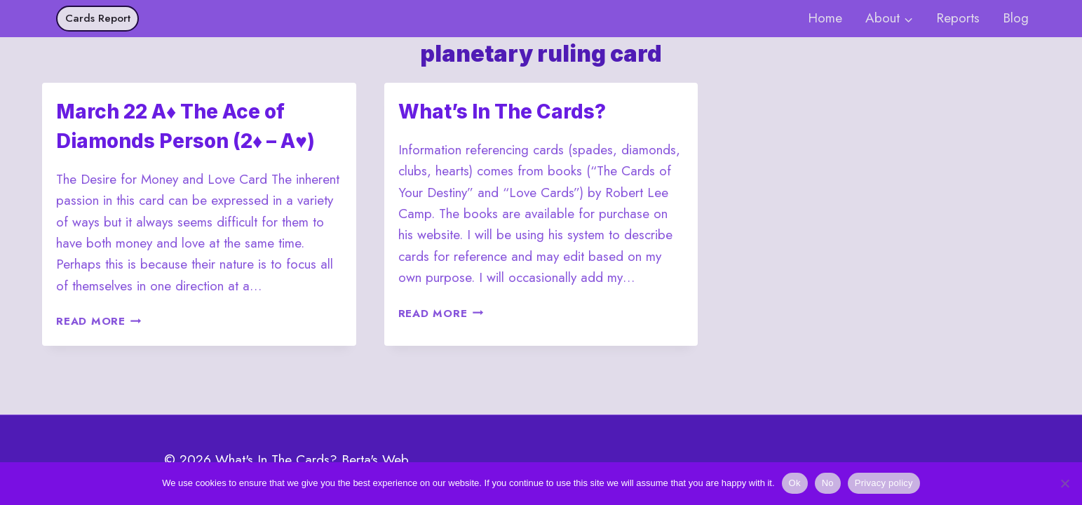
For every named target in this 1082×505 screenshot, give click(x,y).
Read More (99, 321)
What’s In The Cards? (502, 111)
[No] (1064, 483)
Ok (795, 483)
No (828, 483)
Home (825, 17)
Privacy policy (884, 483)
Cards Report (97, 18)
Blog (1016, 17)
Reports (958, 17)
